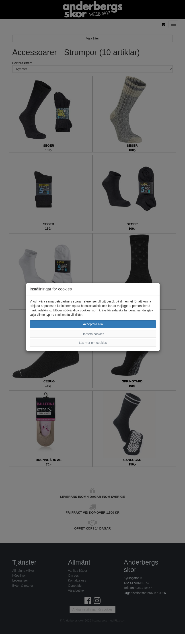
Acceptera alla (93, 324)
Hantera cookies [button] (93, 334)
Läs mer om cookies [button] (93, 342)
